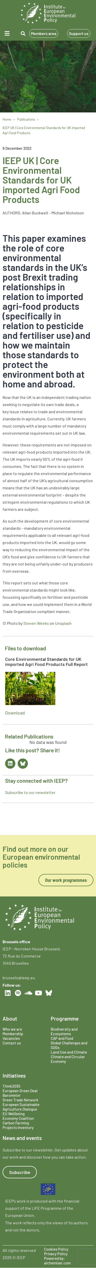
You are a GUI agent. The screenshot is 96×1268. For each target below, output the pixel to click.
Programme (65, 1018)
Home (7, 119)
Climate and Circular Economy (68, 1059)
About (10, 1018)
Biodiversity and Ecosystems (64, 1031)
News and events (22, 1138)
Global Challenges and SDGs (69, 1045)
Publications (26, 119)
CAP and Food (62, 1038)
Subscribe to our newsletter (30, 792)
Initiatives (14, 1075)
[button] (8, 33)
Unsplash (63, 623)
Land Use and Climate (69, 1052)
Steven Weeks (36, 623)
